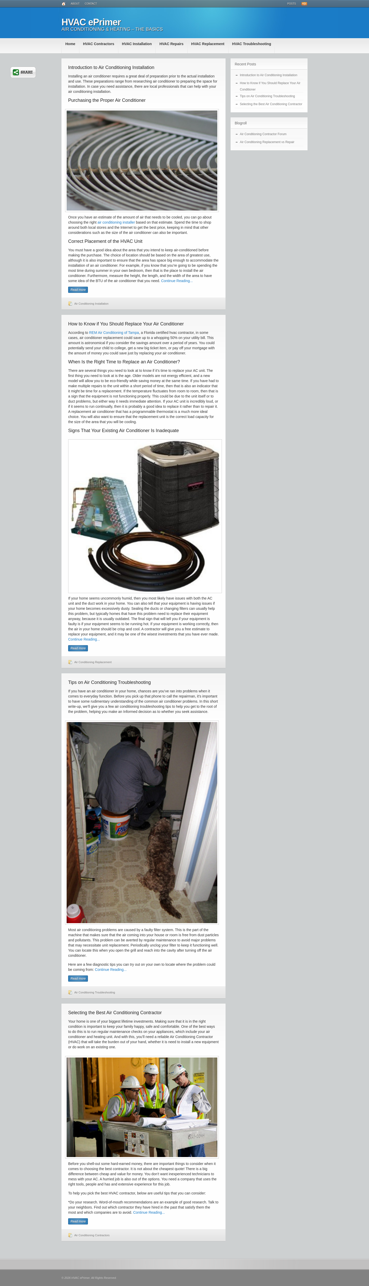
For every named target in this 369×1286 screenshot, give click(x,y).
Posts (291, 3)
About (75, 3)
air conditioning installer (116, 222)
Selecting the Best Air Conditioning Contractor (115, 1012)
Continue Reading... (177, 281)
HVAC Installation (137, 44)
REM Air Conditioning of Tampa (114, 333)
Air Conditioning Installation (91, 303)
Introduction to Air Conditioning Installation (111, 67)
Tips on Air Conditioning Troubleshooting (109, 682)
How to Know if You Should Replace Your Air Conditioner (126, 323)
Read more (78, 290)
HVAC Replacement (207, 44)
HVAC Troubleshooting (251, 44)
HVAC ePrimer (91, 22)
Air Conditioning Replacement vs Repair (267, 142)
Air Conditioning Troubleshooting (94, 992)
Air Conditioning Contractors (92, 1235)
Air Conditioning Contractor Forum (263, 134)
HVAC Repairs (171, 44)
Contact (91, 3)
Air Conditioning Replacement (93, 662)
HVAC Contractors (98, 44)
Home (70, 44)
